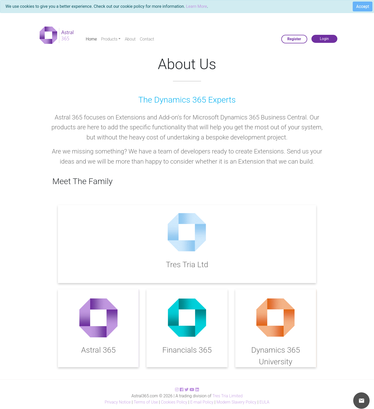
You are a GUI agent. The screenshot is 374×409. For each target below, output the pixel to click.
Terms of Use (145, 402)
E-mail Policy (201, 402)
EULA (264, 402)
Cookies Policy (174, 402)
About (130, 39)
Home (91, 39)
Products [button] (109, 39)
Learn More (196, 6)
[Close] (361, 7)
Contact (147, 39)
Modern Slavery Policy (236, 402)
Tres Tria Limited (227, 395)
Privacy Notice (118, 402)
